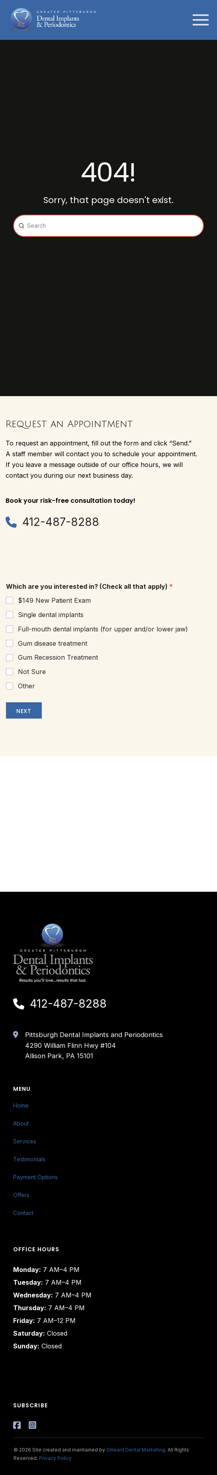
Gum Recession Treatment (58, 657)
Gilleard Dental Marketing (135, 1450)
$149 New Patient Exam (54, 600)
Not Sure (32, 672)
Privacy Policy (55, 1458)
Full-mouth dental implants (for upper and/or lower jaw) (103, 629)
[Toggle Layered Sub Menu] (108, 1123)
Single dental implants (51, 615)
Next (23, 711)
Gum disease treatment (52, 643)
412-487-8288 (60, 522)
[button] (200, 20)
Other (26, 686)
